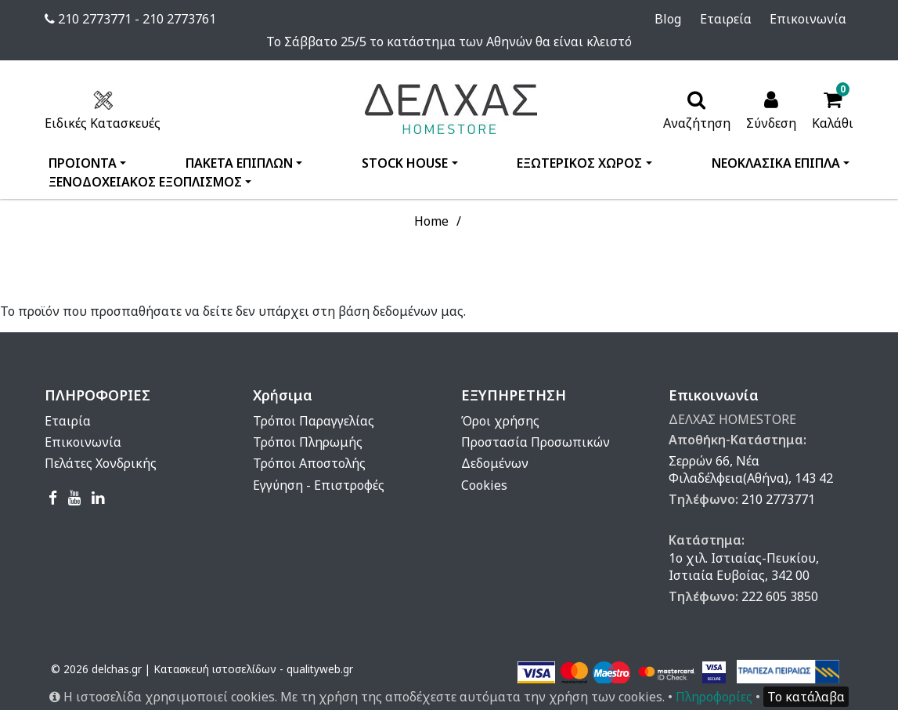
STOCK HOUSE (405, 163)
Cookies (484, 485)
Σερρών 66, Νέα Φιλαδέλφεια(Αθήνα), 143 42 (751, 469)
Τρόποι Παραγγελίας (313, 420)
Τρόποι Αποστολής (309, 463)
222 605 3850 (779, 596)
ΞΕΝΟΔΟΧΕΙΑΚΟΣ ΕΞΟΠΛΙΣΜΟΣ (145, 181)
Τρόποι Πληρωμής (307, 442)
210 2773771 (778, 499)
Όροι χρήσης (500, 420)
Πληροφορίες (714, 696)
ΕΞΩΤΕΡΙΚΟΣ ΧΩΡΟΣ (579, 163)
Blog (689, 18)
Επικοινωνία (815, 18)
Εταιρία (68, 420)
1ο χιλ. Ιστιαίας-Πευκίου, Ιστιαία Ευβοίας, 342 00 (744, 566)
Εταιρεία (740, 18)
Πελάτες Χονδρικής (101, 463)
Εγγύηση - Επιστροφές (318, 485)
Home (431, 221)
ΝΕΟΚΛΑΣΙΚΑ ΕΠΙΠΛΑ (776, 163)
